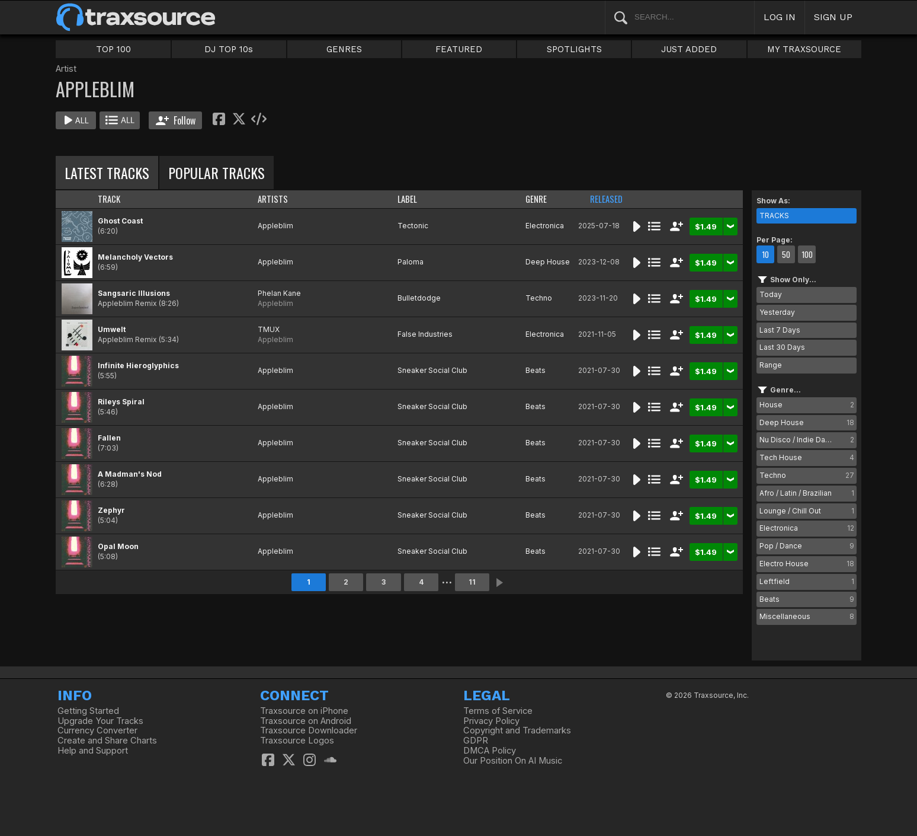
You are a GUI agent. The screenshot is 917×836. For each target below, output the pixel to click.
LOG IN (780, 17)
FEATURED (458, 49)
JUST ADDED (689, 49)
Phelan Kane (279, 293)
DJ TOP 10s (228, 49)
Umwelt (112, 329)
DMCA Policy (489, 750)
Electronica (544, 225)
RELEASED (606, 199)
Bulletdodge (419, 297)
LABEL (407, 199)
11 (472, 581)
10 (765, 254)
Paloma (410, 261)
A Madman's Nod (130, 474)
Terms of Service (498, 711)
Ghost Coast (120, 220)
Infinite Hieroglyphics (138, 365)
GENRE (536, 199)
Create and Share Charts (107, 740)
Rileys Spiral (121, 401)
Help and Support (92, 750)
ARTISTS (273, 199)
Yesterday (777, 312)
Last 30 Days (782, 347)
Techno (538, 297)
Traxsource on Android (305, 721)
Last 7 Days (779, 330)
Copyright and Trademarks (517, 730)
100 (807, 254)
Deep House (547, 261)
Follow (175, 120)
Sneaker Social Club (432, 370)
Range (770, 364)
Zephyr (111, 510)
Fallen (109, 437)
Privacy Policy (491, 721)
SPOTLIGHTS (574, 49)
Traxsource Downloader (308, 730)
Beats (535, 370)
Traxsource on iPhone (304, 711)
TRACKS (774, 215)
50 (786, 254)
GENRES (344, 49)
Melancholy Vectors (135, 257)
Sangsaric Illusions (134, 293)
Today (770, 294)
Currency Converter (97, 730)
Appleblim (275, 225)
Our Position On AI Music (512, 760)
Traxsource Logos (297, 740)
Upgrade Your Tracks (100, 721)
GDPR (475, 740)
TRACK (109, 199)
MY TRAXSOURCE (804, 49)
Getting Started (88, 711)
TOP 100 (113, 49)
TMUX (269, 329)
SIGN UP (833, 17)
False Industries (425, 334)
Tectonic (412, 225)
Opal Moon (118, 546)
